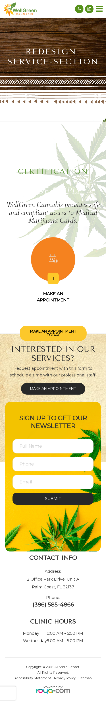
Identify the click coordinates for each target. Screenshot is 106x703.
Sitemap (85, 678)
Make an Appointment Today (53, 333)
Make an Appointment (53, 389)
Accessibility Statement (33, 678)
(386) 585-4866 (53, 604)
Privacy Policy (65, 678)
